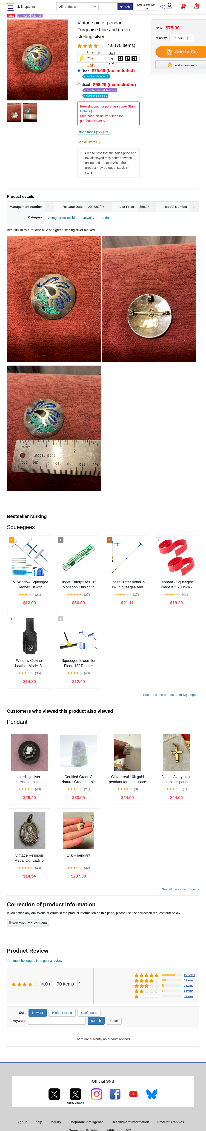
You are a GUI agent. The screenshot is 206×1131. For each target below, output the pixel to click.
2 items (188, 985)
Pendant (106, 218)
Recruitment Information (130, 1122)
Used (109, 90)
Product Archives (170, 1122)
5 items (188, 980)
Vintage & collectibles (63, 218)
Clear (114, 1021)
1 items (188, 991)
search (125, 7)
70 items (65, 983)
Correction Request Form (28, 922)
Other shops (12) (94, 132)
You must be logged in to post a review (34, 960)
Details (85, 111)
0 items (188, 996)
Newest (37, 1013)
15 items (189, 975)
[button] (196, 6)
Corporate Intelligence (86, 1122)
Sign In (162, 7)
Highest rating (62, 1013)
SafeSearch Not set (146, 6)
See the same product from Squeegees (171, 695)
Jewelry (88, 218)
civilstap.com (26, 7)
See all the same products (180, 889)
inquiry (55, 1122)
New (108, 73)
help (39, 1122)
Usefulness (89, 1013)
